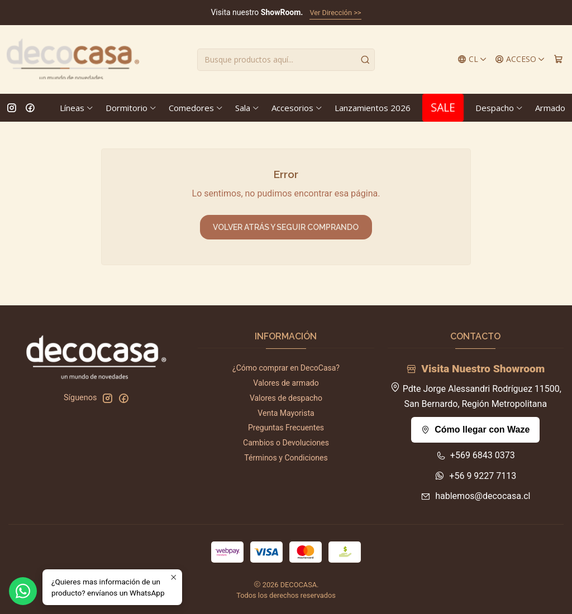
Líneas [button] (77, 107)
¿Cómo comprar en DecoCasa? (286, 367)
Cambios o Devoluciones (286, 442)
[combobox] (285, 60)
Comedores (196, 107)
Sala (247, 107)
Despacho (499, 107)
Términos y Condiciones (285, 457)
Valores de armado (285, 382)
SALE (443, 107)
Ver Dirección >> (335, 12)
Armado (550, 107)
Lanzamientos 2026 (373, 107)
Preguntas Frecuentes (286, 427)
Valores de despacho (286, 398)
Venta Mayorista (286, 413)
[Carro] (558, 59)
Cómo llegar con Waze (475, 429)
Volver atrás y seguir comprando (286, 227)
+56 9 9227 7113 (475, 476)
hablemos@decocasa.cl (475, 496)
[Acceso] (520, 59)
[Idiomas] (472, 59)
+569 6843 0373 (475, 455)
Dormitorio (131, 107)
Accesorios (297, 107)
